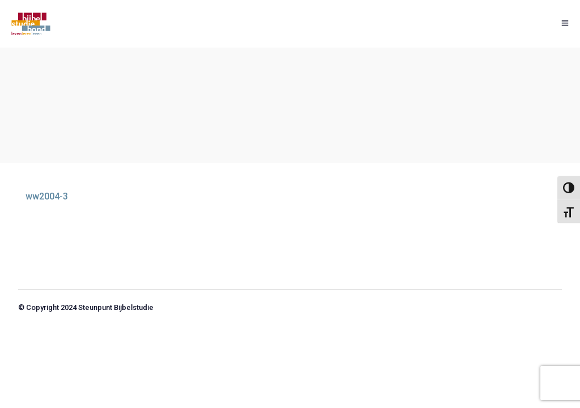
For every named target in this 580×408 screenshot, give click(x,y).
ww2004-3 (46, 196)
